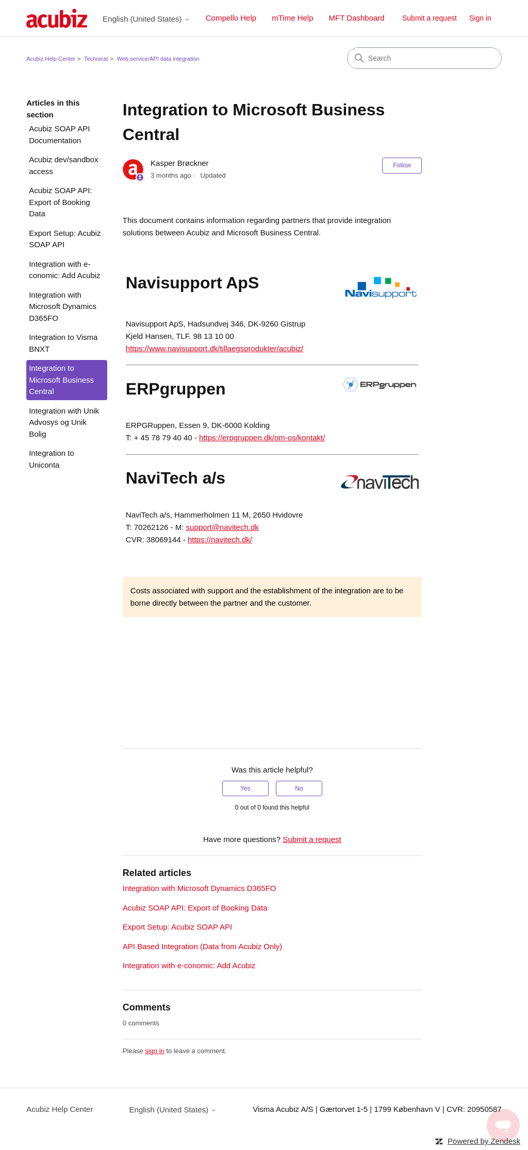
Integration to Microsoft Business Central (61, 380)
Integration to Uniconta (51, 459)
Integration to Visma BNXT (63, 343)
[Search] (424, 58)
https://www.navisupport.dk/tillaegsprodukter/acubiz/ (214, 348)
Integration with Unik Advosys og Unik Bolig (64, 422)
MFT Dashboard (357, 17)
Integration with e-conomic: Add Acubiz (64, 270)
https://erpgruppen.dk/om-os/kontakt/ (262, 437)
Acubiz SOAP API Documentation (59, 134)
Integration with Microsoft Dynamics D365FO (62, 306)
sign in (154, 1051)
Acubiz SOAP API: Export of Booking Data (60, 202)
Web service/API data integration (158, 59)
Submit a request (429, 18)
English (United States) (146, 18)
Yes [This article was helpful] (245, 788)
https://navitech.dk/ (220, 539)
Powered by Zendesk (484, 1141)
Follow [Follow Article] (402, 165)
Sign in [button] (480, 18)
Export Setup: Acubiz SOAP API (65, 239)
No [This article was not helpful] (299, 788)
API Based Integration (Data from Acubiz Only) (202, 946)
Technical (96, 59)
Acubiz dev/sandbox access (63, 165)
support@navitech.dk (222, 527)
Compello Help (231, 17)
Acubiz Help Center (50, 59)
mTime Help (292, 17)
